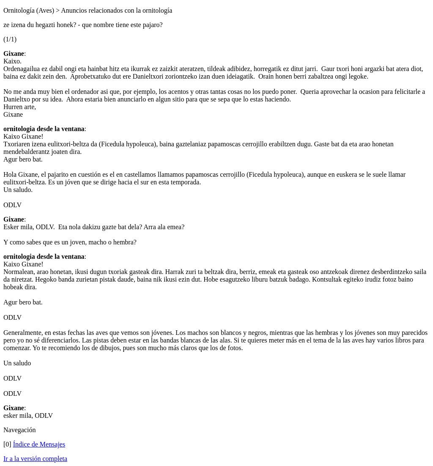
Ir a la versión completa (35, 458)
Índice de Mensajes (39, 444)
